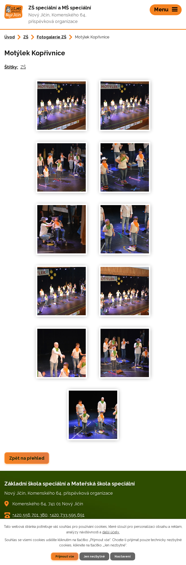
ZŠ (25, 37)
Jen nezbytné (94, 556)
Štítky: (11, 67)
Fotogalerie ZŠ (51, 37)
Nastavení (123, 556)
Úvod (9, 37)
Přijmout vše (64, 556)
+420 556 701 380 (29, 514)
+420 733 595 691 (67, 514)
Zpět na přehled (26, 458)
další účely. (111, 532)
